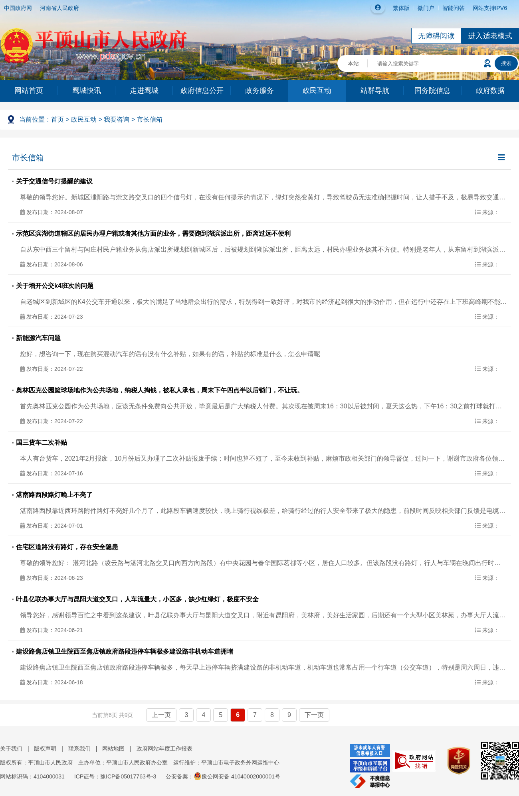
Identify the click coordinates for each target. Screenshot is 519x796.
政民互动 (317, 91)
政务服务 (259, 91)
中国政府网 (18, 8)
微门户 (426, 8)
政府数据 (490, 91)
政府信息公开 (202, 91)
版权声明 (45, 748)
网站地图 (113, 748)
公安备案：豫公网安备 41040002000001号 (223, 776)
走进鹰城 (144, 91)
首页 (57, 119)
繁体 (398, 8)
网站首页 (28, 91)
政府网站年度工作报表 (164, 748)
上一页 (161, 714)
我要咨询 (116, 119)
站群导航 (375, 91)
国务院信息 (432, 91)
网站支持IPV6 (490, 8)
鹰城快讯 (86, 91)
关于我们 (11, 748)
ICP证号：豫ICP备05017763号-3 (115, 776)
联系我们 (79, 748)
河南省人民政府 (59, 8)
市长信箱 (149, 119)
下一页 (314, 714)
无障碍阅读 (436, 36)
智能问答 (453, 8)
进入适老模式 (490, 36)
